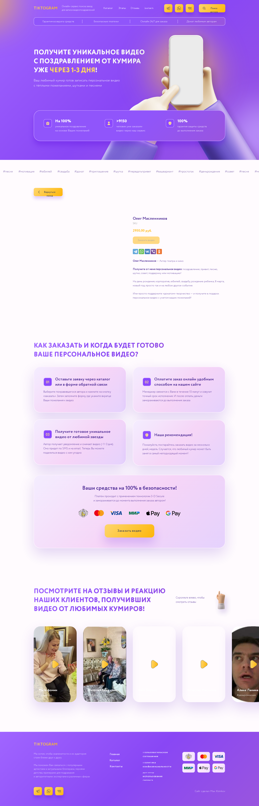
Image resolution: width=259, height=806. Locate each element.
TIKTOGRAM (45, 8)
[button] (129, 530)
